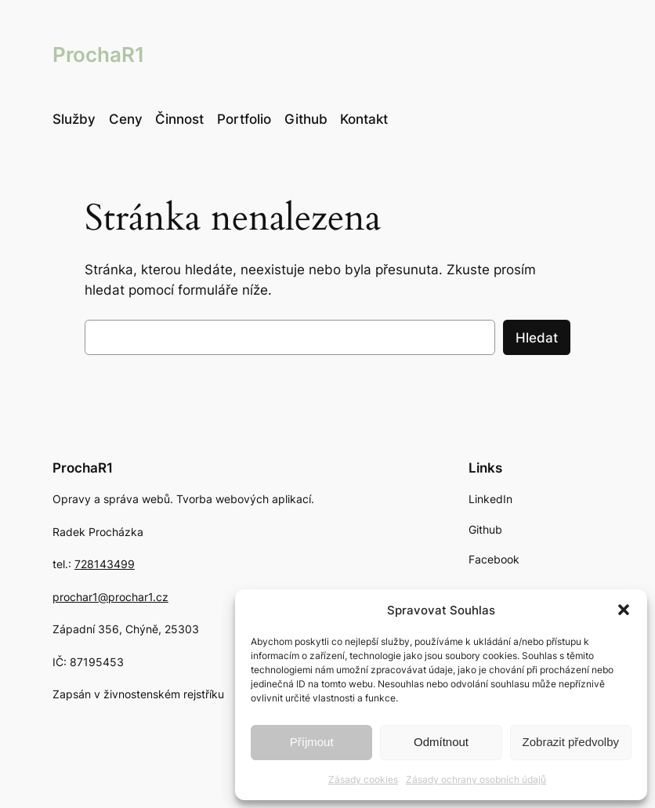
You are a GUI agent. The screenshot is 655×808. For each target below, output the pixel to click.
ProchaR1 (98, 54)
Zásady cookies (363, 779)
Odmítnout (441, 741)
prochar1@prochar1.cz (110, 596)
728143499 (104, 564)
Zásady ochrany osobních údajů (476, 779)
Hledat (537, 338)
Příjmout (312, 741)
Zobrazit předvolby (571, 741)
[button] (623, 610)
